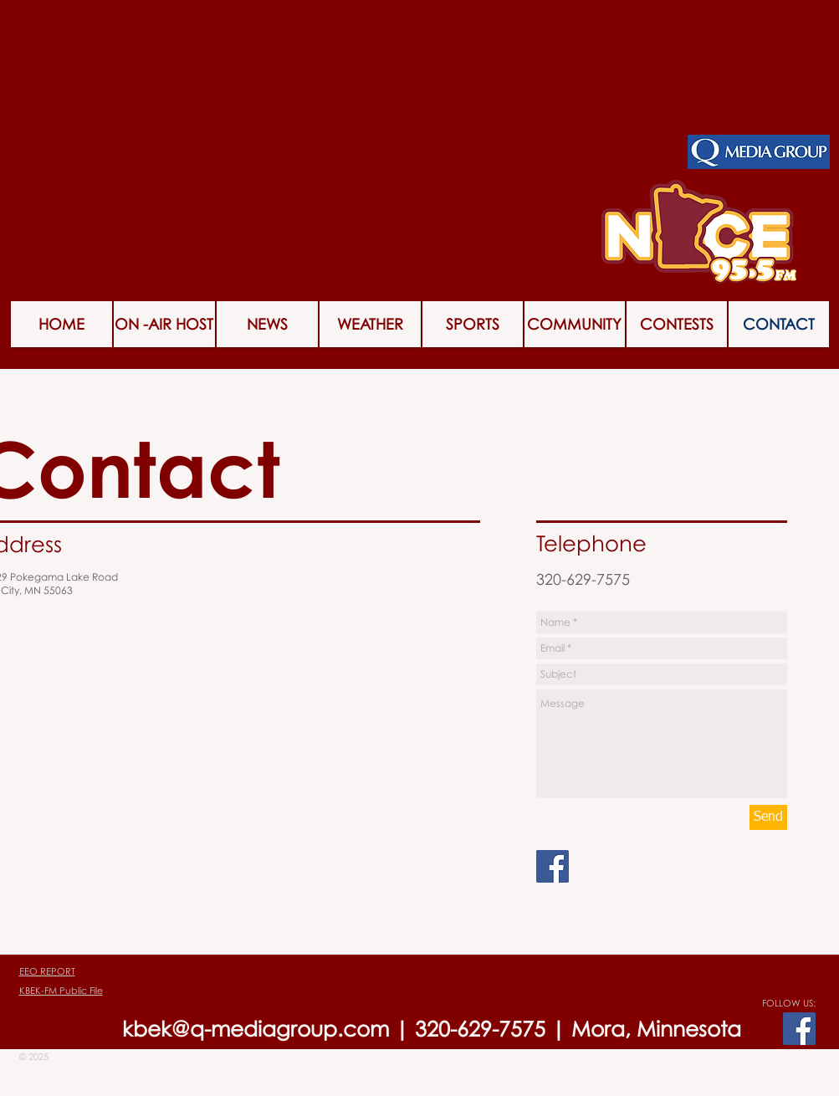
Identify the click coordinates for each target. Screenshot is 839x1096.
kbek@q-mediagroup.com (255, 1029)
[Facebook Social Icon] (552, 866)
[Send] (768, 817)
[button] (677, 324)
